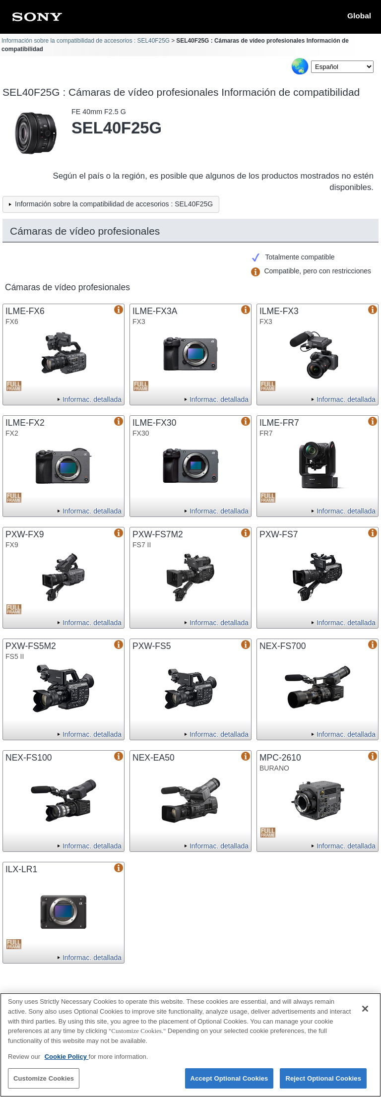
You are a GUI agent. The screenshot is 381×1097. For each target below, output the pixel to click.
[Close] (365, 1014)
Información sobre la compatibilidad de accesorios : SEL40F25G (85, 40)
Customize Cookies (43, 1083)
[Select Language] (342, 67)
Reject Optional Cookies (323, 1083)
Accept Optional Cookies (229, 1083)
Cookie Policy (67, 1061)
